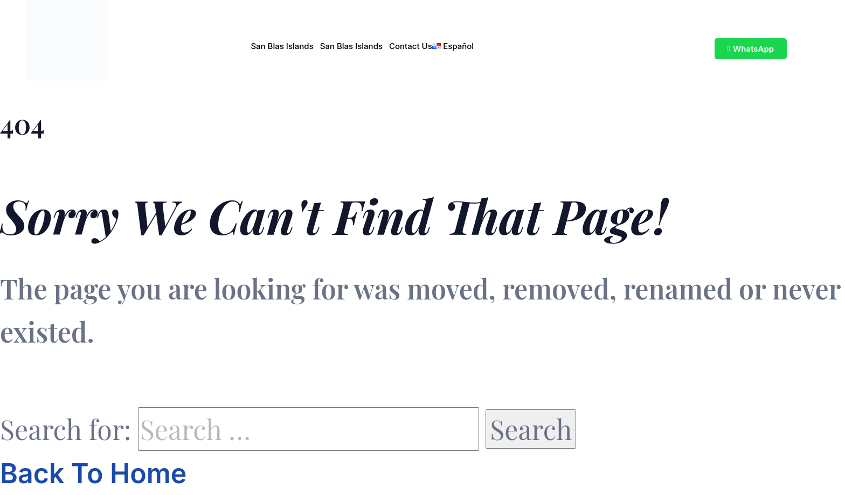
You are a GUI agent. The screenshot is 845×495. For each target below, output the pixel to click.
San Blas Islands (282, 46)
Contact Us (410, 46)
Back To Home (93, 473)
